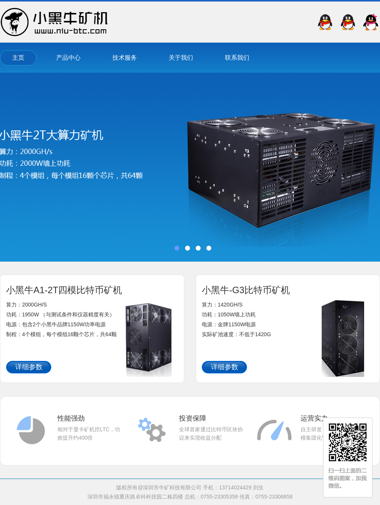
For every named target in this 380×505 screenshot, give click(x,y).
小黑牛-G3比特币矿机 (246, 290)
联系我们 (237, 57)
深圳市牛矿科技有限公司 (54, 22)
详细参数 (29, 367)
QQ (370, 22)
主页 (18, 57)
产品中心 (68, 57)
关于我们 (181, 57)
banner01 (190, 167)
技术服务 (124, 57)
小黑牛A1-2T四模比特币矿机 (64, 290)
